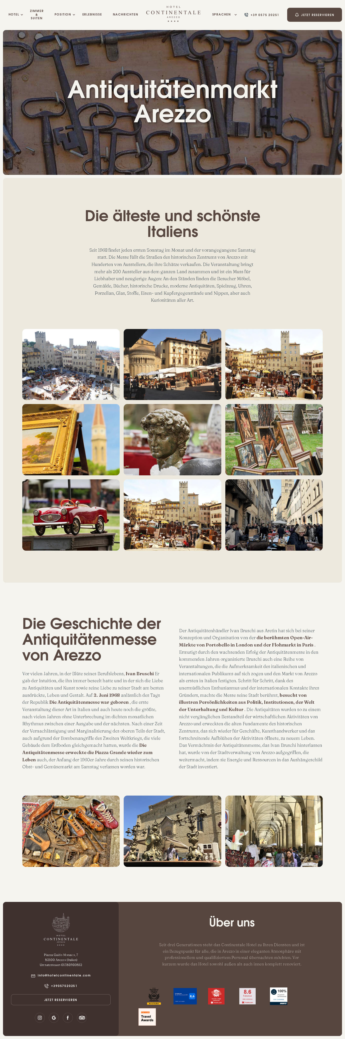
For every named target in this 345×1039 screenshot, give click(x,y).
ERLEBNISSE (92, 14)
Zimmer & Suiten (37, 15)
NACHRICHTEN (125, 14)
